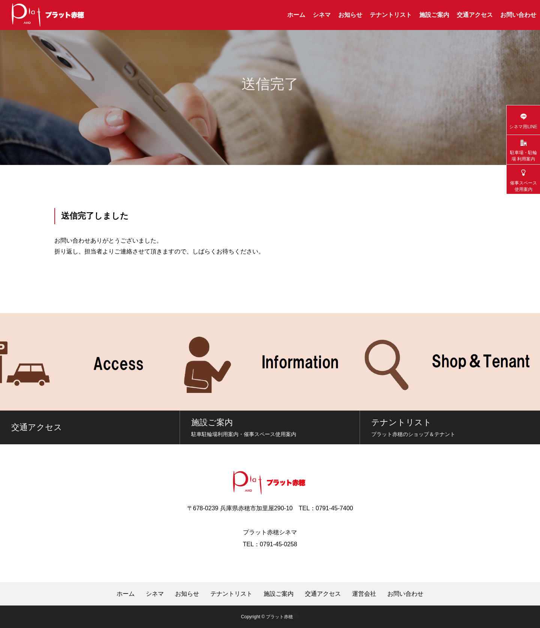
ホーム (296, 15)
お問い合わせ (518, 15)
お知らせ (350, 15)
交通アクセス (475, 15)
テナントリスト (391, 15)
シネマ (322, 15)
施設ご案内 (434, 15)
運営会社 (364, 594)
